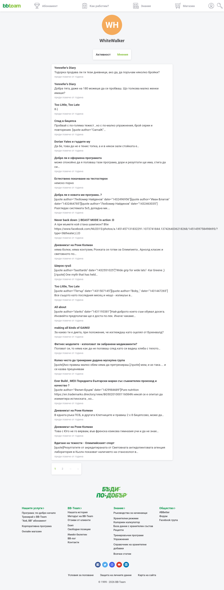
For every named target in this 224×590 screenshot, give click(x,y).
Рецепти (119, 530)
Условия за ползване (81, 575)
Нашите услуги (32, 508)
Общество (166, 508)
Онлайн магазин (32, 531)
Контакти (73, 542)
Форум (163, 516)
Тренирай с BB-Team (34, 516)
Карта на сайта (147, 575)
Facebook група (168, 520)
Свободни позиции (79, 529)
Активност (103, 54)
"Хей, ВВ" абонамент (34, 520)
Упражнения (121, 539)
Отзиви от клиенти (79, 520)
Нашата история (78, 512)
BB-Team (74, 508)
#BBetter (164, 512)
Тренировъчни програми (129, 535)
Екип (71, 525)
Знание (119, 508)
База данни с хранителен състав (133, 526)
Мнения (122, 54)
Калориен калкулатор (127, 522)
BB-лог (72, 538)
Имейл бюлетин (77, 534)
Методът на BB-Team (80, 516)
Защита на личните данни (115, 575)
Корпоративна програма (37, 526)
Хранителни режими (126, 518)
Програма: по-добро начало (39, 512)
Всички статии (122, 553)
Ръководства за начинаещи (130, 512)
